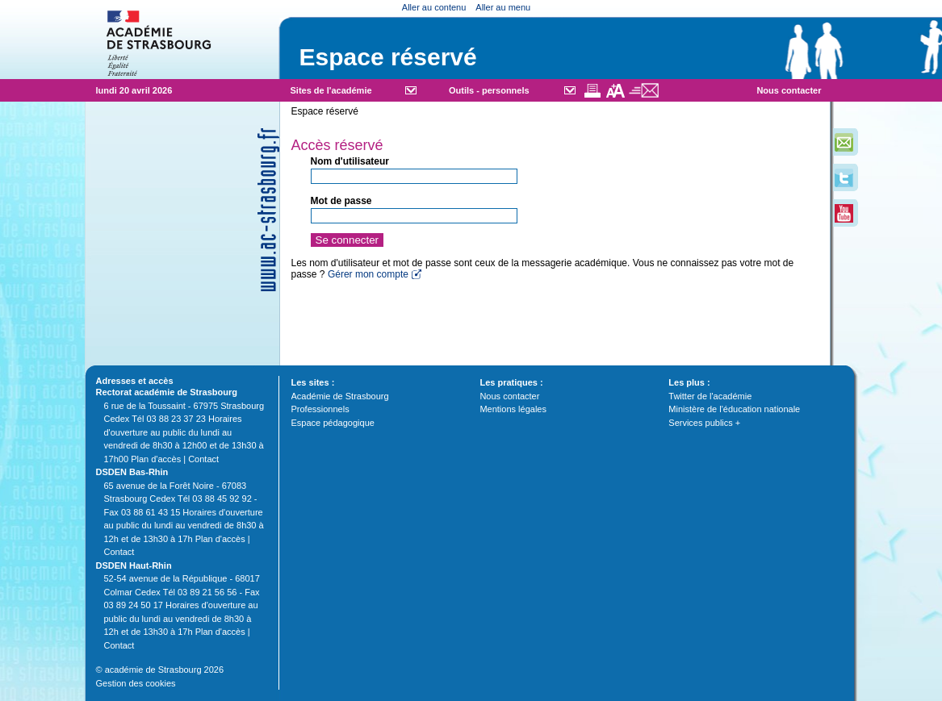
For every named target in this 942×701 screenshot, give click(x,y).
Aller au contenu (434, 7)
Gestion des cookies (136, 683)
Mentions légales (512, 409)
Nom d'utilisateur (350, 161)
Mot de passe (341, 201)
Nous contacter (788, 90)
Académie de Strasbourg (340, 396)
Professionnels (320, 409)
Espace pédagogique (333, 423)
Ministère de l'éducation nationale (734, 409)
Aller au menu (502, 7)
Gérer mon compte (368, 274)
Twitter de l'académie (710, 396)
